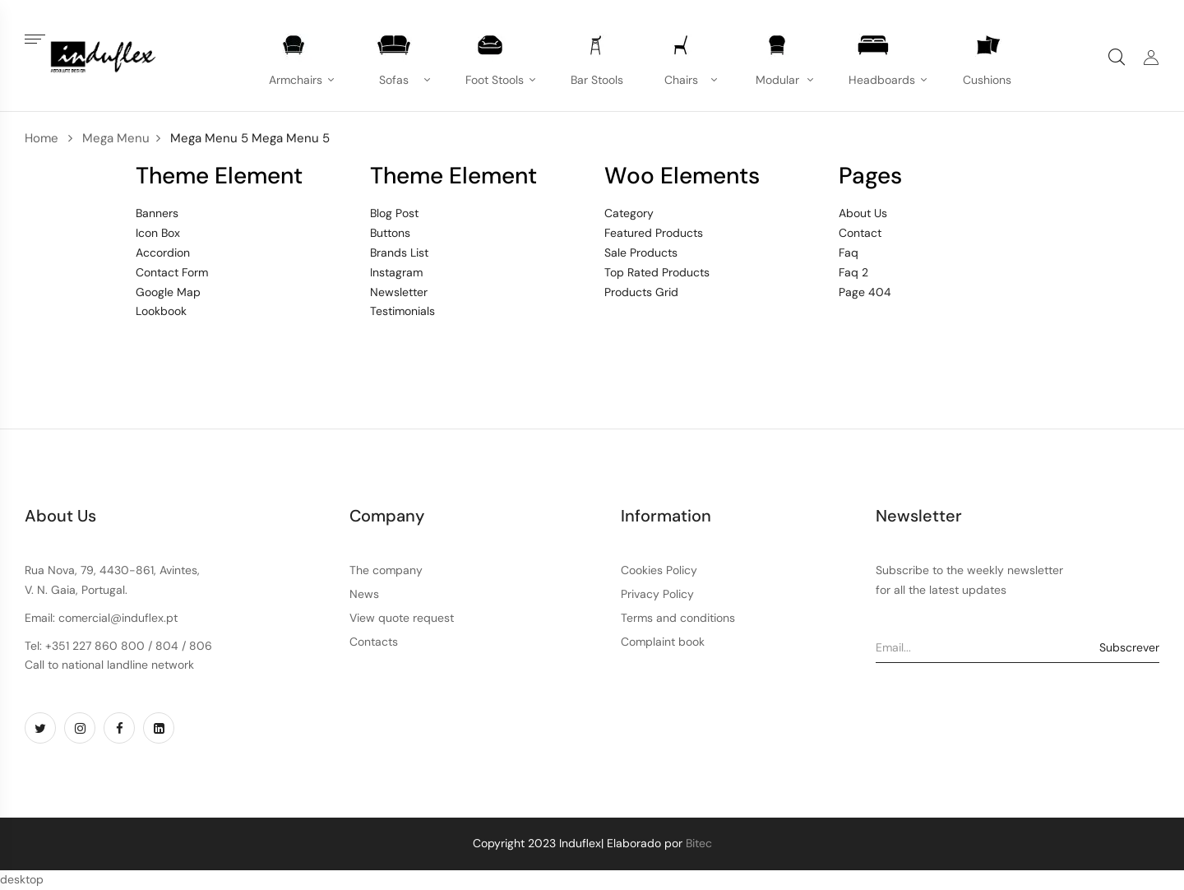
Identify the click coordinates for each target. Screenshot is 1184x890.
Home (41, 138)
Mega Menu (116, 138)
